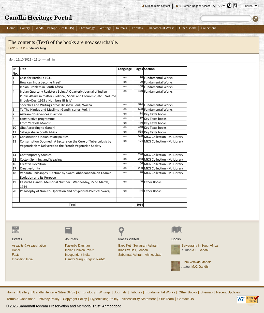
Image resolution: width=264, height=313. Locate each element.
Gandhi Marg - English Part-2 (85, 259)
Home (11, 28)
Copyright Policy (75, 299)
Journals (121, 28)
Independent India (77, 255)
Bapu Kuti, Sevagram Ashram (138, 245)
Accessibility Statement (139, 299)
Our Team (166, 299)
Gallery (25, 28)
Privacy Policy (49, 299)
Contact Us (185, 299)
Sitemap (206, 292)
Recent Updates (228, 292)
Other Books (187, 28)
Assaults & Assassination (29, 245)
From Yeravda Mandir (196, 262)
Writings (105, 28)
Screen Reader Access (196, 5)
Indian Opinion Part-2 (79, 250)
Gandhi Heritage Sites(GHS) (54, 292)
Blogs (22, 48)
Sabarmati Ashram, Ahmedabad (139, 255)
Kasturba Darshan (77, 245)
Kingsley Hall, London (133, 250)
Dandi (16, 250)
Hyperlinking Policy (104, 299)
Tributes (137, 28)
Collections (208, 28)
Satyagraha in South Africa (200, 245)
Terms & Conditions (21, 299)
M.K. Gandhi (200, 250)
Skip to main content (157, 5)
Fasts (15, 255)
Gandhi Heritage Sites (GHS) (54, 28)
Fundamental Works (161, 28)
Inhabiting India (22, 259)
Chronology (87, 28)
